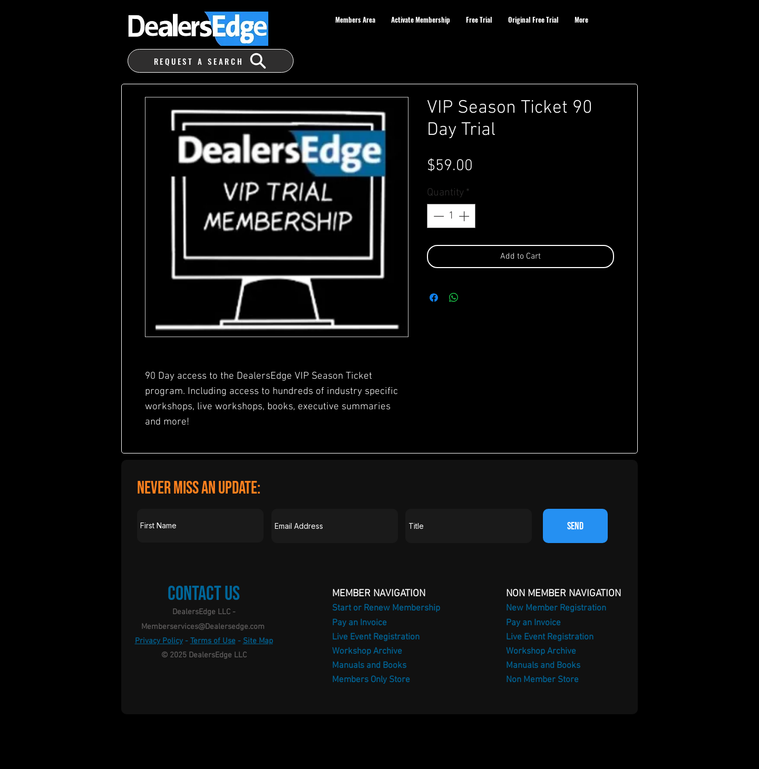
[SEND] (575, 526)
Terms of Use (213, 641)
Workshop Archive (367, 651)
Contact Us (204, 594)
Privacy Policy (159, 641)
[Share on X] (474, 297)
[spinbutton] (451, 216)
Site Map (258, 641)
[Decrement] (437, 216)
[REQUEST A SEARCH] (211, 61)
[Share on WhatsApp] (453, 297)
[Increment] (465, 216)
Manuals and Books (369, 665)
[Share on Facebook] (433, 297)
